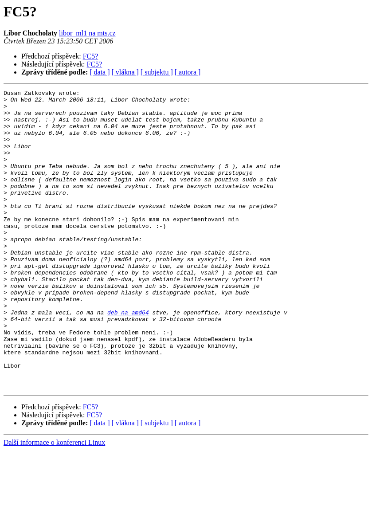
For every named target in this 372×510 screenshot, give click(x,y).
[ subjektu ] (157, 72)
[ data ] (100, 72)
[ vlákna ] (125, 72)
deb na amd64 (128, 357)
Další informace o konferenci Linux (54, 502)
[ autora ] (188, 72)
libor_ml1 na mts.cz (87, 33)
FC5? (90, 56)
